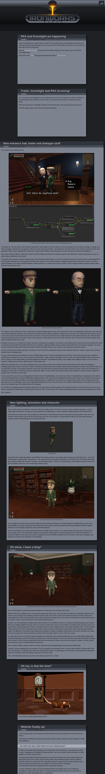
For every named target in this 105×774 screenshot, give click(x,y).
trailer (32, 55)
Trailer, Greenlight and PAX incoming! (45, 90)
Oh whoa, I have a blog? (25, 547)
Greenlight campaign (31, 50)
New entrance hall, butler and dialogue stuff (31, 143)
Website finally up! (33, 726)
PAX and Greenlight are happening (43, 36)
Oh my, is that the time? (36, 666)
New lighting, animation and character (35, 402)
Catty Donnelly (61, 55)
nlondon (23, 39)
